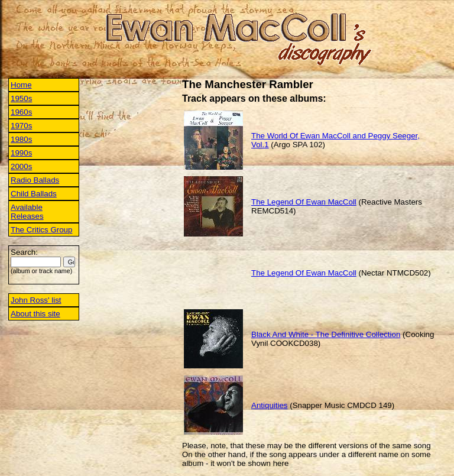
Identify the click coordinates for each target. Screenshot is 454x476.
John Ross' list (36, 300)
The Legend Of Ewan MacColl (303, 201)
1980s (21, 139)
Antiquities (269, 405)
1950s (21, 98)
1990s (21, 152)
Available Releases (27, 212)
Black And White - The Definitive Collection (325, 334)
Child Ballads (34, 193)
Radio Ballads (35, 180)
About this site (35, 313)
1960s (21, 112)
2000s (21, 166)
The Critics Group (41, 229)
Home (21, 84)
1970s (21, 125)
